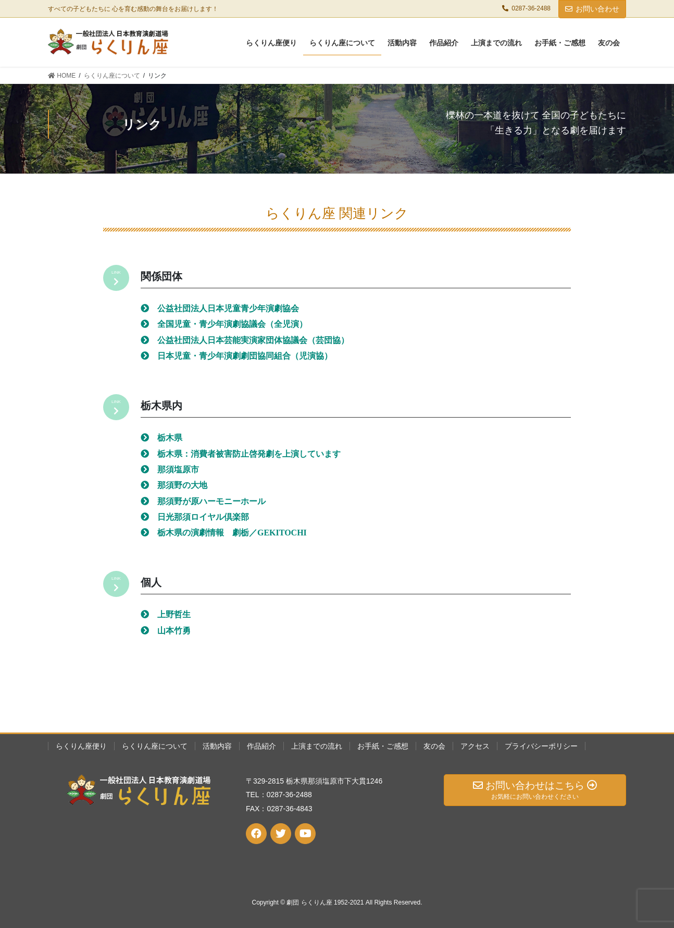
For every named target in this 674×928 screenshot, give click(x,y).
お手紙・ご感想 (382, 746)
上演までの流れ (316, 746)
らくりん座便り (81, 746)
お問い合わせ (592, 9)
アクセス (475, 746)
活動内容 (217, 746)
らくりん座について (155, 746)
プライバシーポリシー (541, 746)
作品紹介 (261, 746)
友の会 (434, 746)
